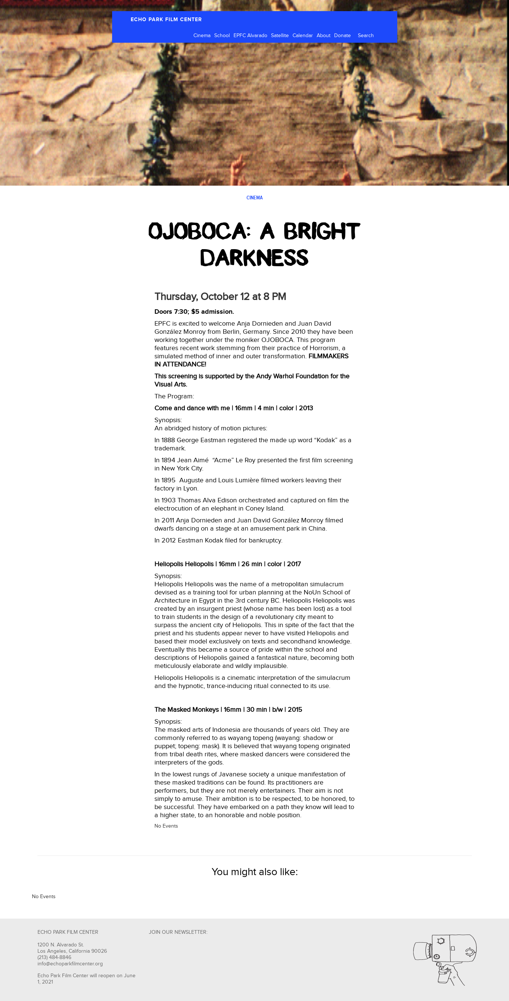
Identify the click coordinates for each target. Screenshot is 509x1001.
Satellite (280, 36)
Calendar (303, 36)
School (222, 36)
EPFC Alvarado (250, 36)
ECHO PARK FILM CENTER (166, 19)
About (323, 36)
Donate (342, 36)
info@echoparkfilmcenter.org (70, 964)
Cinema (202, 36)
